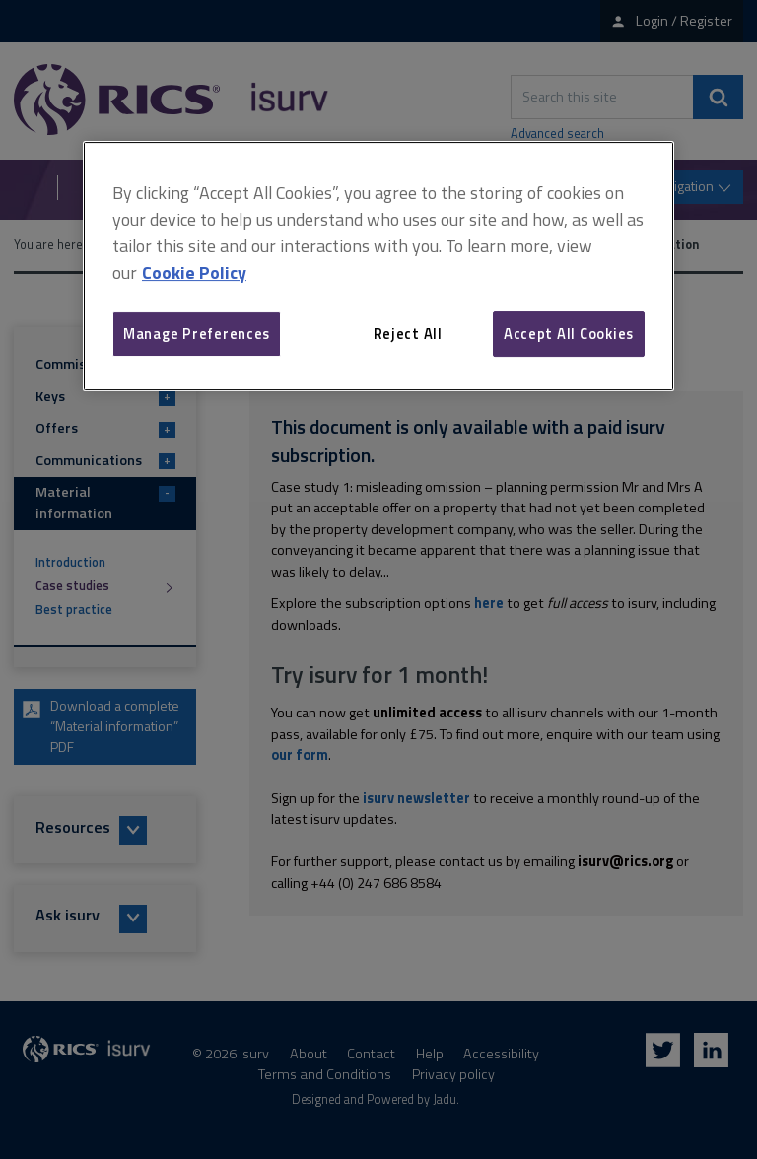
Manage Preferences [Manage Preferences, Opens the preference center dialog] (196, 333)
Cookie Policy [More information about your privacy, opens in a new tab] (194, 272)
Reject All (408, 333)
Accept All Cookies (569, 333)
